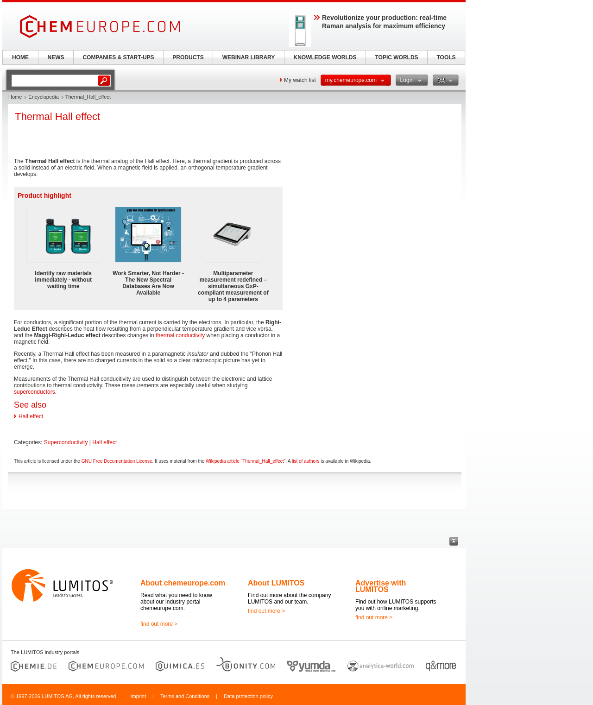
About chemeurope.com (182, 583)
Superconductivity (66, 442)
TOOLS (445, 57)
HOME (20, 57)
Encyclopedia (43, 97)
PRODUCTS (187, 57)
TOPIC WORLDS (396, 57)
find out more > (158, 624)
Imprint (138, 696)
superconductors (34, 392)
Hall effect (31, 416)
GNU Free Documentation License (117, 461)
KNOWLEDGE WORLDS (325, 57)
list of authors (305, 461)
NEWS (56, 57)
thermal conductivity (180, 335)
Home (15, 97)
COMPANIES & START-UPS (118, 57)
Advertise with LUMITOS (380, 586)
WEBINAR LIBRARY (248, 57)
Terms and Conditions (184, 696)
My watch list (300, 80)
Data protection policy (248, 696)
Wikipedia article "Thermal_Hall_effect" (245, 461)
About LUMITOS (276, 583)
